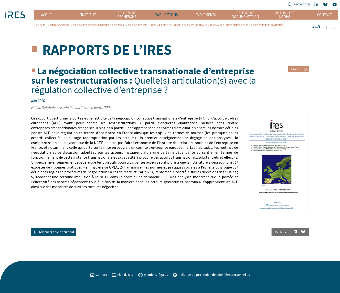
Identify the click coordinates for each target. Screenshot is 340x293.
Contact (324, 14)
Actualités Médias (284, 15)
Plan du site (123, 274)
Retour (298, 69)
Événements (206, 14)
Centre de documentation (245, 15)
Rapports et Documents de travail (99, 25)
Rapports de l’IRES (142, 25)
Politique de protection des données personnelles (211, 274)
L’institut (87, 14)
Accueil (47, 14)
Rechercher (299, 4)
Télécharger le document (53, 232)
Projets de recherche (126, 15)
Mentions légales (153, 274)
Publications (166, 14)
